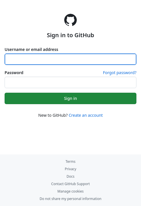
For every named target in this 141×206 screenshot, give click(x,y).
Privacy (70, 169)
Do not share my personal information (70, 198)
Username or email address (31, 49)
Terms (71, 161)
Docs (70, 176)
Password (14, 72)
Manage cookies (70, 191)
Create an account (86, 115)
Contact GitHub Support (70, 183)
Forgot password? (119, 72)
